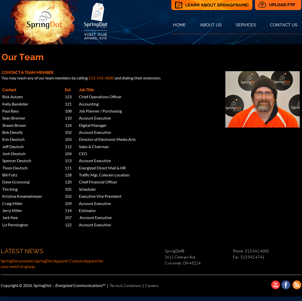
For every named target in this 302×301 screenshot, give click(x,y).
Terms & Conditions (125, 285)
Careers (151, 285)
